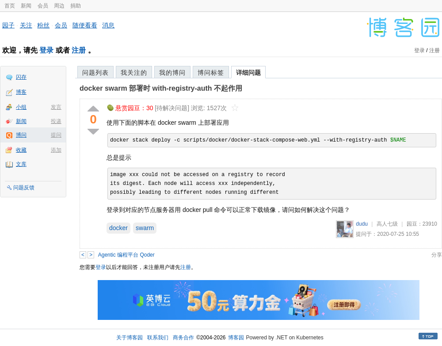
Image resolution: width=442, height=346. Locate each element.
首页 (9, 6)
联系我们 (157, 337)
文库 (21, 164)
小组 (21, 107)
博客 (21, 92)
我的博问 (172, 72)
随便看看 (84, 25)
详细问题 (248, 72)
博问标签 (211, 72)
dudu (362, 224)
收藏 (21, 150)
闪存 (21, 77)
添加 (56, 150)
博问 (21, 135)
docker (118, 227)
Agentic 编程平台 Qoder (126, 255)
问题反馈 (23, 188)
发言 (56, 107)
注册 (79, 50)
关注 (26, 25)
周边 (59, 6)
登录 (46, 50)
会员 (43, 6)
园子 (8, 25)
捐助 (75, 6)
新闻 (26, 6)
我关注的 (134, 72)
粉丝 (43, 25)
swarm (145, 227)
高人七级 (387, 224)
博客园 (236, 337)
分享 (436, 255)
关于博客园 (129, 337)
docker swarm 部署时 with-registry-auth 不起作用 (161, 88)
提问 (56, 135)
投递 (56, 121)
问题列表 (95, 72)
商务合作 (183, 337)
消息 (108, 25)
